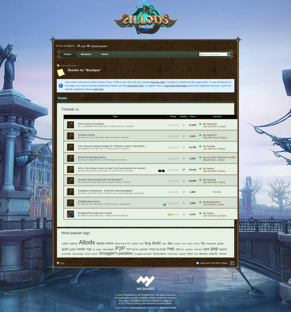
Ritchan (84, 193)
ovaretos (211, 179)
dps (170, 243)
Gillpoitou (85, 215)
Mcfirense (212, 124)
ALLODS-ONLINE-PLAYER (221, 157)
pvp (214, 248)
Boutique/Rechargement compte (95, 213)
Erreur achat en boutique (91, 123)
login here (98, 89)
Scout (88, 254)
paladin (144, 249)
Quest (223, 249)
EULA (121, 303)
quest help (66, 254)
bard (141, 243)
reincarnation (78, 254)
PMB (170, 249)
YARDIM (222, 254)
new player (108, 249)
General (124, 137)
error (184, 243)
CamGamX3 (86, 182)
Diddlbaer (85, 148)
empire (177, 243)
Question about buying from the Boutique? (100, 179)
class (164, 244)
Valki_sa (84, 204)
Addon (65, 243)
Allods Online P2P (123, 243)
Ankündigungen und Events (131, 193)
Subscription (159, 253)
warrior (213, 253)
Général (129, 126)
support (182, 254)
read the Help (158, 82)
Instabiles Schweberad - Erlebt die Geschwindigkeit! (105, 190)
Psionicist (198, 249)
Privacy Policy (133, 303)
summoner (172, 254)
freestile (211, 146)
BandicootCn (213, 202)
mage (98, 249)
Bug (148, 243)
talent (190, 254)
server (95, 254)
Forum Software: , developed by (145, 308)
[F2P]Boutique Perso (89, 201)
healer (81, 249)
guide (220, 243)
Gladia (210, 213)
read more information (176, 85)
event (189, 243)
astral (135, 243)
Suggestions (125, 204)
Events (197, 243)
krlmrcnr (84, 160)
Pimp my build (157, 249)
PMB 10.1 (180, 249)
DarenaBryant (87, 171)
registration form (135, 85)
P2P (120, 248)
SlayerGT (85, 137)
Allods (87, 242)
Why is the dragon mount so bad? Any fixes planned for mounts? (112, 168)
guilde (73, 249)
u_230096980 (87, 126)
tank (196, 254)
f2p (203, 243)
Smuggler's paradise (116, 253)
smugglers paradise (143, 254)
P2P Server (132, 249)
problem (189, 249)
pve (206, 249)
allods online (105, 243)
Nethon (210, 168)
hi (94, 249)
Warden (203, 253)
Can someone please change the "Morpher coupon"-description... (112, 146)
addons (73, 243)
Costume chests (86, 135)
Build (156, 243)
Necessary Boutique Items (92, 157)
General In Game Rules (159, 303)
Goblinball (211, 243)
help (89, 249)
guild (65, 249)
